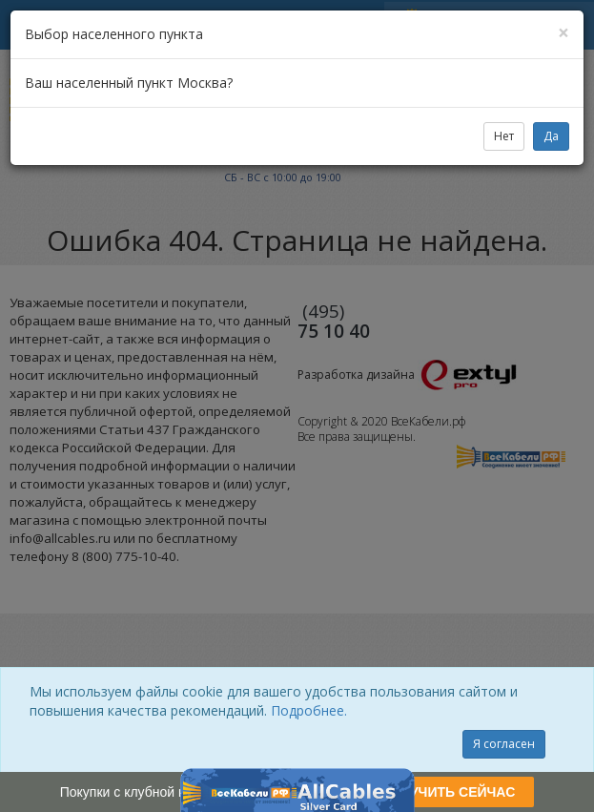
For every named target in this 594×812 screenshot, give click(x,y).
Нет (504, 136)
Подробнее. (309, 710)
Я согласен (504, 744)
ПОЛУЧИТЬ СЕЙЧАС (447, 792)
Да (551, 136)
